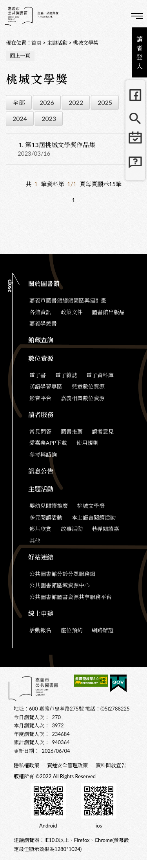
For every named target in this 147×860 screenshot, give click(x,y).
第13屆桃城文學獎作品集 (56, 144)
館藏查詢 (135, 118)
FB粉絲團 (135, 95)
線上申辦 (40, 613)
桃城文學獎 (85, 43)
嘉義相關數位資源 (83, 398)
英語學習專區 (45, 386)
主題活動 (57, 43)
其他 (34, 540)
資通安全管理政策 (67, 765)
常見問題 (135, 165)
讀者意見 (103, 431)
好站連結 (40, 557)
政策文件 (72, 312)
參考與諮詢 (43, 454)
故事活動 (72, 528)
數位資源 (40, 358)
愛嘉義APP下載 (48, 442)
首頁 (36, 43)
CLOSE (10, 285)
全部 (19, 102)
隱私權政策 (26, 765)
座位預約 (72, 630)
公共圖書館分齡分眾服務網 (62, 573)
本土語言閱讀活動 (94, 517)
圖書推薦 (72, 431)
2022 (76, 102)
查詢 (115, 15)
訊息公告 (40, 471)
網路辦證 (103, 630)
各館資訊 (40, 312)
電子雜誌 (66, 375)
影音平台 (40, 398)
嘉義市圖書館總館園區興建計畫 (67, 300)
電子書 (37, 375)
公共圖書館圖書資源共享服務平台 (70, 597)
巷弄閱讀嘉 (105, 528)
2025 (105, 102)
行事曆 (135, 142)
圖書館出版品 (108, 312)
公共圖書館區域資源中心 (59, 585)
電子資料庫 (100, 375)
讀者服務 (40, 414)
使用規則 (87, 442)
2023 (49, 118)
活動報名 (40, 630)
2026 (47, 102)
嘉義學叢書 (43, 323)
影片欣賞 (40, 528)
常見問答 (40, 431)
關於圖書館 (44, 283)
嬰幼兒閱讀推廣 (48, 505)
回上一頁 (20, 55)
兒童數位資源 (88, 386)
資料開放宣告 (111, 765)
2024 (20, 118)
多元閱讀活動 (45, 517)
